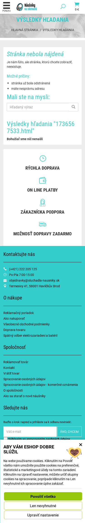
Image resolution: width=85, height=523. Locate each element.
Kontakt (9, 367)
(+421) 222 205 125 (23, 269)
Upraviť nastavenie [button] (43, 515)
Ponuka (6, 7)
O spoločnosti (13, 390)
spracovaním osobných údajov (48, 439)
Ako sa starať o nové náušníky (24, 396)
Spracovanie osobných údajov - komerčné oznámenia (40, 384)
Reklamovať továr (15, 362)
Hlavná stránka (24, 30)
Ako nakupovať (14, 318)
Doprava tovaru (14, 330)
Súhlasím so (36, 439)
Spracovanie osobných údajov (24, 379)
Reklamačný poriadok (18, 313)
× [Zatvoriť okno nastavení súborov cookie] (81, 444)
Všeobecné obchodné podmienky (26, 324)
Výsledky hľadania (58, 30)
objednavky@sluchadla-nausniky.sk (34, 280)
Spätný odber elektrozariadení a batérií (30, 335)
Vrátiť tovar (11, 373)
